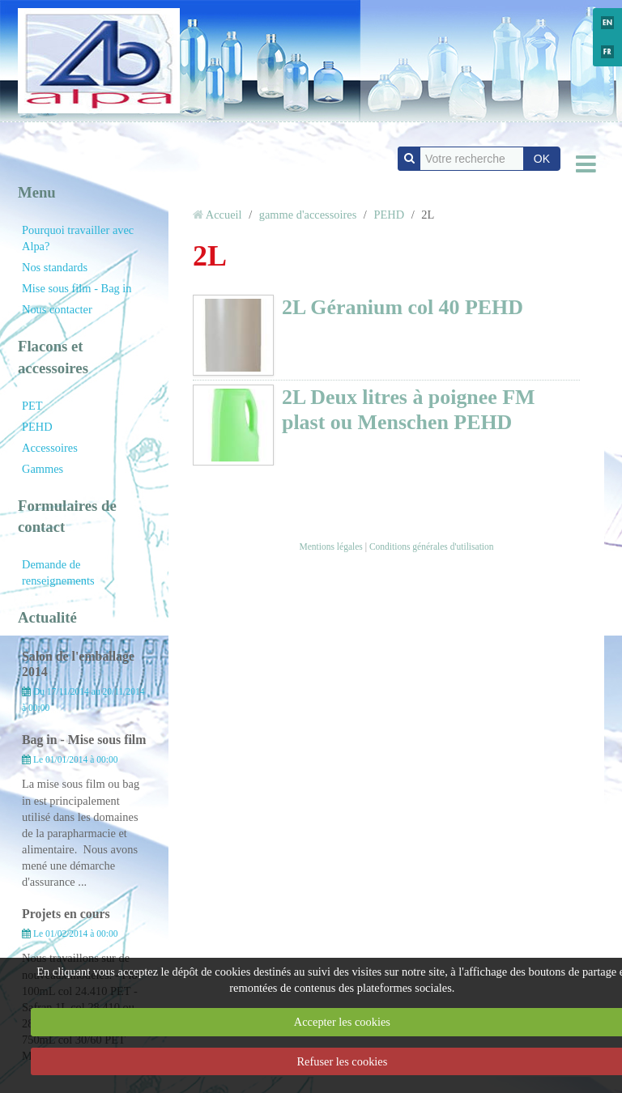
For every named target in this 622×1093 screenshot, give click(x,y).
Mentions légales (330, 546)
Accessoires (50, 447)
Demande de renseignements (58, 572)
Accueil (224, 214)
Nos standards (54, 267)
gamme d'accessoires (307, 214)
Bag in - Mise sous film (84, 739)
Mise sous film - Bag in (77, 288)
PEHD (37, 426)
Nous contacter (57, 309)
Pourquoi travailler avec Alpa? (78, 238)
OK (542, 158)
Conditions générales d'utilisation (431, 546)
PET (32, 405)
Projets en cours (66, 914)
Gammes (42, 468)
